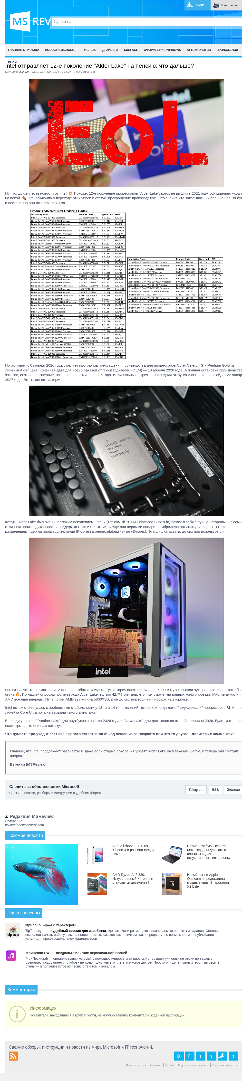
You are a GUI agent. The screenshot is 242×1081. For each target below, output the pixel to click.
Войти (199, 5)
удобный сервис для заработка (79, 931)
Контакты (155, 1065)
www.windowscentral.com (24, 825)
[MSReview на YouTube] (211, 1056)
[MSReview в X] (200, 1056)
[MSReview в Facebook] (189, 1056)
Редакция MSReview (32, 816)
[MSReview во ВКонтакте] (179, 1056)
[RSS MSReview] (13, 1059)
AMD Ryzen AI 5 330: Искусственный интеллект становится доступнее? (133, 878)
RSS (215, 790)
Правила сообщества (225, 1065)
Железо (90, 50)
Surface (131, 50)
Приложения (227, 50)
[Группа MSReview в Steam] (222, 1056)
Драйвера (110, 50)
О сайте (169, 1065)
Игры (12, 62)
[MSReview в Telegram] (233, 1056)
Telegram (196, 790)
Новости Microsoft (61, 50)
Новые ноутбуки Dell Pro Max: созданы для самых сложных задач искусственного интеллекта (208, 852)
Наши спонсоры (136, 1065)
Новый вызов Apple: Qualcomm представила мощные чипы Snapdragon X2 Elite (208, 880)
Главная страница (23, 50)
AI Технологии (199, 50)
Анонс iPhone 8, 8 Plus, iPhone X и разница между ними (133, 850)
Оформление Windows (162, 50)
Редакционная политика (193, 1065)
